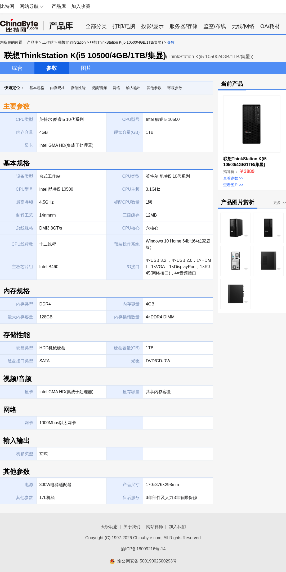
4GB (150, 304)
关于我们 (131, 526)
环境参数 (174, 88)
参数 (51, 68)
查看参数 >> (233, 178)
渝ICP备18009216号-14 (143, 549)
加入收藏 (80, 6)
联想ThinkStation (72, 42)
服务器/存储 (183, 26)
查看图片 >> (233, 185)
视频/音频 (99, 88)
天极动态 (109, 526)
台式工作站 (49, 176)
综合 (17, 68)
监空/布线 (214, 26)
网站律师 (154, 526)
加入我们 (177, 526)
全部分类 (96, 26)
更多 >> (279, 202)
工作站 (47, 42)
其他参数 (154, 88)
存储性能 (78, 88)
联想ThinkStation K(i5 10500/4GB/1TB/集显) (126, 42)
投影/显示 (152, 26)
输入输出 (133, 88)
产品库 (59, 6)
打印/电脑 (124, 26)
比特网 (7, 6)
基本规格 (36, 88)
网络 (116, 88)
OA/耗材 (270, 26)
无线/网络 (243, 26)
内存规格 (57, 88)
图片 (86, 68)
